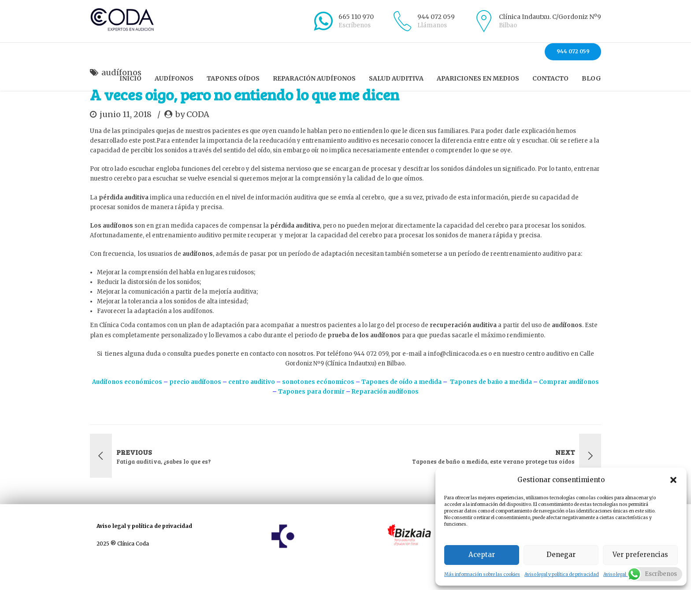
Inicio (130, 78)
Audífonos (174, 78)
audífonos (121, 97)
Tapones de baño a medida (491, 406)
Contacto (550, 78)
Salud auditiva (396, 78)
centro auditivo (251, 406)
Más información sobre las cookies (482, 574)
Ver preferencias (640, 554)
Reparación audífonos (314, 78)
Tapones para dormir (311, 416)
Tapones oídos (233, 78)
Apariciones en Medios (478, 78)
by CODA (192, 138)
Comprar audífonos (569, 406)
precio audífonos (195, 406)
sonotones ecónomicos (318, 406)
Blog (591, 78)
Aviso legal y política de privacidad (561, 574)
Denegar (561, 554)
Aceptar (481, 554)
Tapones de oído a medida (402, 406)
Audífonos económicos (127, 406)
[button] (673, 480)
